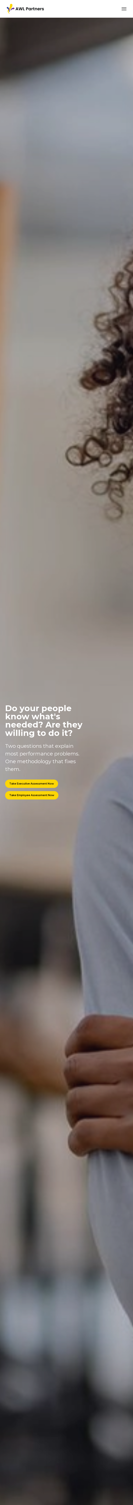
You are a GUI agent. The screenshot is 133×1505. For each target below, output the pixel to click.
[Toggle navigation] (124, 8)
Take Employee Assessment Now (31, 795)
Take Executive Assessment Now (31, 783)
